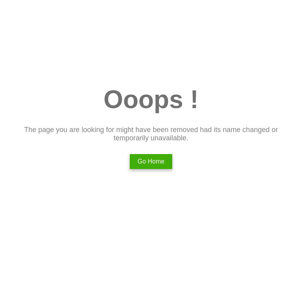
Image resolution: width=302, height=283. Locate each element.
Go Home (151, 161)
